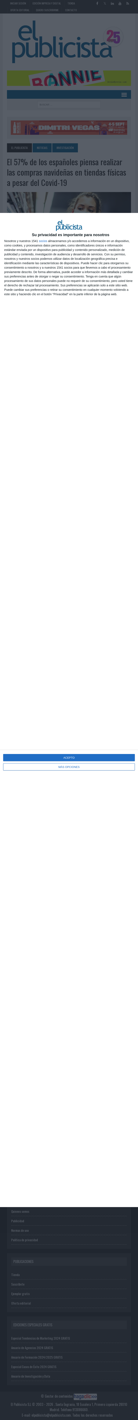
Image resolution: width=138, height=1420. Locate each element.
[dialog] (69, 710)
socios (43, 241)
